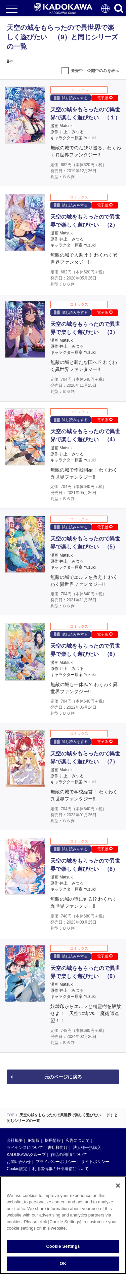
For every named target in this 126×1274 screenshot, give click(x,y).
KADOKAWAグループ (26, 1154)
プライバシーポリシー (56, 1161)
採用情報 (53, 1140)
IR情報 (34, 1140)
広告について (78, 1140)
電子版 (105, 98)
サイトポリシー (95, 1161)
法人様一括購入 (87, 1147)
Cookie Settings (63, 1246)
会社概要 (15, 1140)
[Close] (118, 1185)
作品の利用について (69, 1154)
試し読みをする (71, 98)
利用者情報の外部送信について (60, 1168)
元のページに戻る (63, 1077)
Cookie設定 (17, 1168)
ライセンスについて (25, 1147)
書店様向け (58, 1147)
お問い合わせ (19, 1161)
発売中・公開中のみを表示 (95, 70)
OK (63, 1263)
